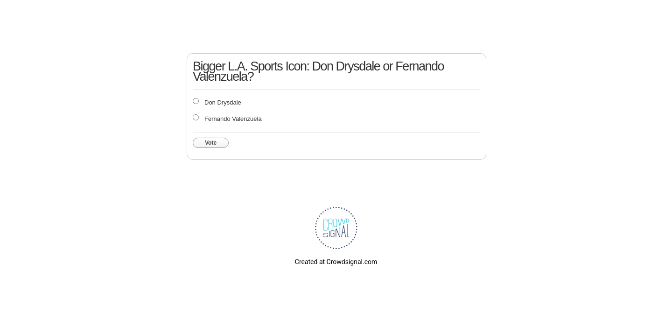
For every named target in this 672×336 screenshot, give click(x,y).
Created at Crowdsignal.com (336, 262)
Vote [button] (211, 143)
